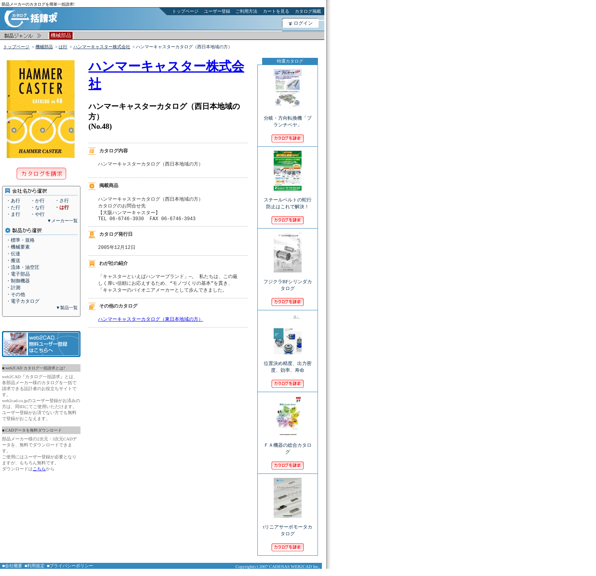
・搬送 (13, 260)
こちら (39, 468)
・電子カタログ (22, 301)
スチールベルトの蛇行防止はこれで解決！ (288, 197)
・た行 (13, 207)
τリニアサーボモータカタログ (288, 525)
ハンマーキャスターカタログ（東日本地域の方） (150, 325)
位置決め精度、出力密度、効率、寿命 (288, 361)
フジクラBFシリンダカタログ (287, 279)
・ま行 (13, 214)
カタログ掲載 (308, 11)
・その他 (15, 294)
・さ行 (62, 200)
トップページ (185, 11)
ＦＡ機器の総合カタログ (288, 443)
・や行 (37, 214)
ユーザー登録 (217, 11)
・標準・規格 (20, 240)
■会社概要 (12, 565)
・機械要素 (18, 247)
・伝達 (13, 253)
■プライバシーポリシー (70, 565)
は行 (63, 46)
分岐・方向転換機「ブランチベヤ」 (288, 116)
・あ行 (13, 200)
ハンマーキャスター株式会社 (101, 46)
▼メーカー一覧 (62, 220)
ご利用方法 (246, 11)
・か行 (37, 200)
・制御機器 (18, 281)
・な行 (37, 207)
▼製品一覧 (67, 307)
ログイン (303, 23)
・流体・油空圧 (22, 267)
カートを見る (276, 11)
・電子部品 (18, 274)
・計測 (13, 287)
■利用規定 (35, 565)
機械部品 (44, 46)
